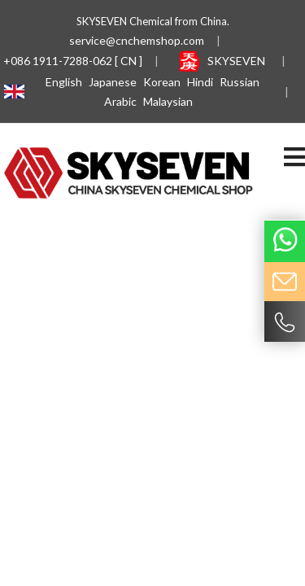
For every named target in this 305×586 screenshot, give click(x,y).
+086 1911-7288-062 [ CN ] (72, 61)
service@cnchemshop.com (136, 40)
